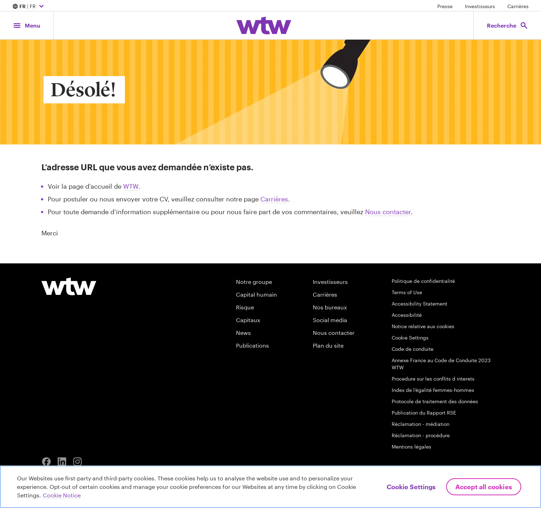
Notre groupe (254, 281)
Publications (252, 345)
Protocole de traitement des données (435, 401)
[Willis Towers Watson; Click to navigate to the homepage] (264, 25)
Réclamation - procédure (421, 435)
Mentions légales (411, 447)
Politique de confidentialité (423, 281)
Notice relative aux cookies (423, 326)
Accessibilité (407, 315)
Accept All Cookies (483, 487)
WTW (130, 186)
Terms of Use (407, 292)
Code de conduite (412, 349)
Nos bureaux (330, 307)
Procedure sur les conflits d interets (433, 379)
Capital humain (256, 294)
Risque (245, 307)
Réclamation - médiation (420, 424)
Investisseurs (480, 6)
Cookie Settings (410, 338)
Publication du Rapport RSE (424, 413)
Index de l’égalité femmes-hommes (433, 390)
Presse (445, 6)
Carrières (518, 6)
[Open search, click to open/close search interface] (507, 25)
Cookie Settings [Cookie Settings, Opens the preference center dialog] (411, 487)
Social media (330, 319)
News (243, 332)
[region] (270, 487)
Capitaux (248, 319)
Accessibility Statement (419, 304)
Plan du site (328, 345)
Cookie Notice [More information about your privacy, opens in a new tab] (62, 495)
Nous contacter (388, 212)
